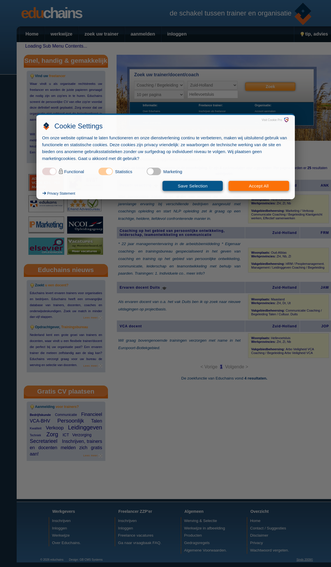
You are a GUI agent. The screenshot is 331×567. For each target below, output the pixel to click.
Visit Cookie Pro (272, 120)
